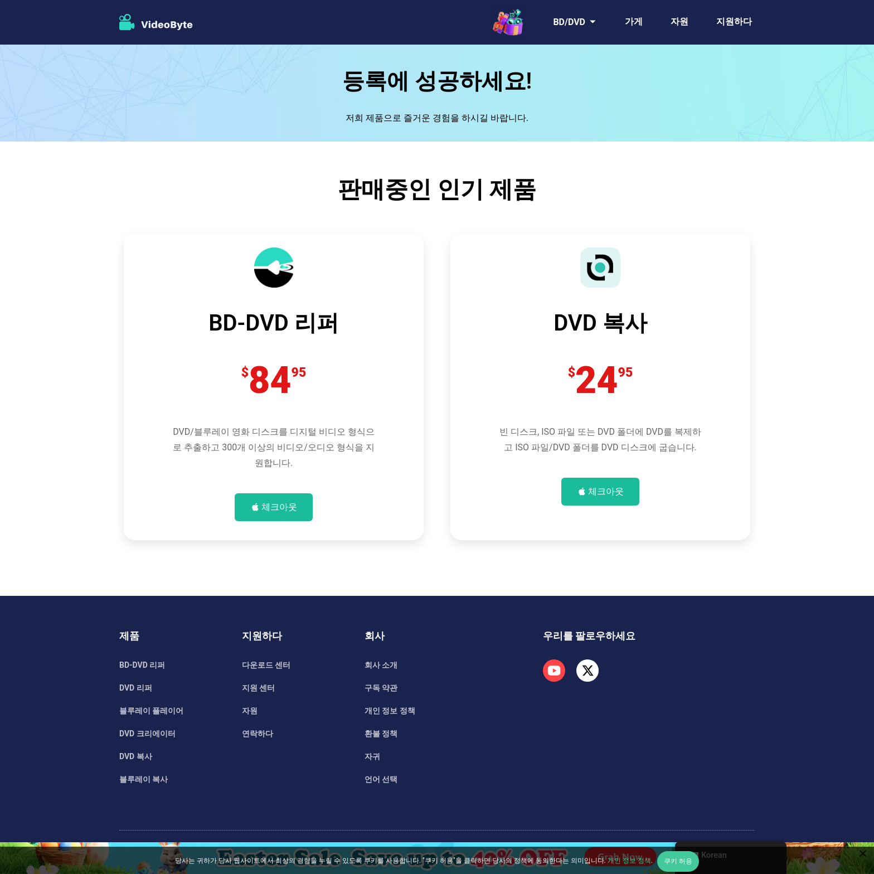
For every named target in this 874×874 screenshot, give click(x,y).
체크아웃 (279, 507)
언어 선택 (381, 779)
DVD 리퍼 (135, 687)
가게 (634, 21)
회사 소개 (381, 665)
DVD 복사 (135, 756)
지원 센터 (258, 687)
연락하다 (257, 733)
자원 (679, 21)
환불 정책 (381, 733)
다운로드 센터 (266, 665)
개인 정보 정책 (390, 710)
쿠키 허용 (678, 861)
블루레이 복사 (143, 779)
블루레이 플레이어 (151, 710)
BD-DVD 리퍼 (142, 665)
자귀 (372, 756)
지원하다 (734, 21)
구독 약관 (381, 687)
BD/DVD (569, 22)
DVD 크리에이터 (147, 733)
